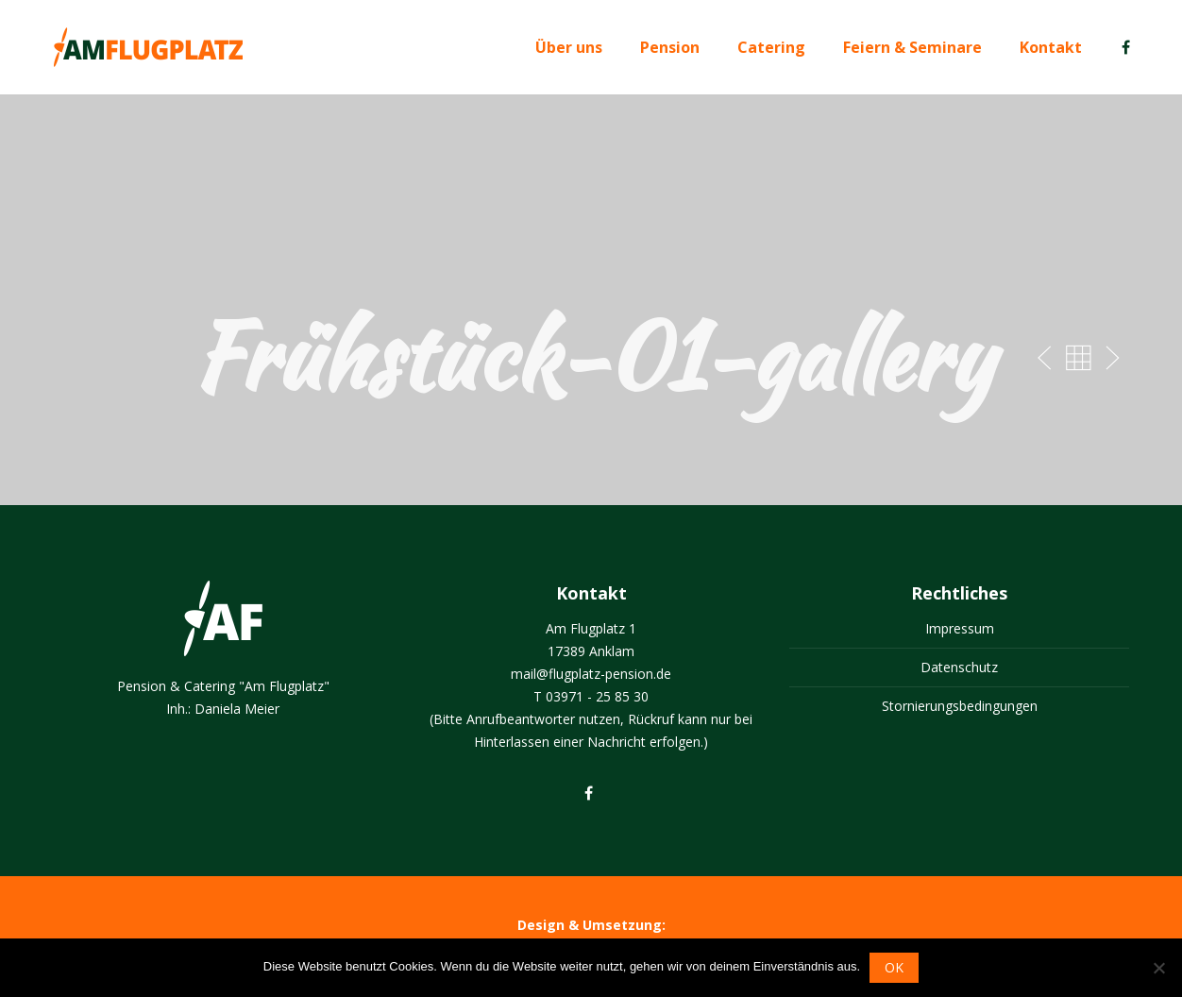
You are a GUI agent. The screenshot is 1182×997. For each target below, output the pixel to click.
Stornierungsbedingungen (960, 706)
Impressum (959, 628)
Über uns (568, 47)
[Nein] (1158, 967)
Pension (670, 47)
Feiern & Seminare (912, 47)
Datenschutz (959, 667)
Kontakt (1051, 47)
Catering (771, 47)
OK (894, 967)
